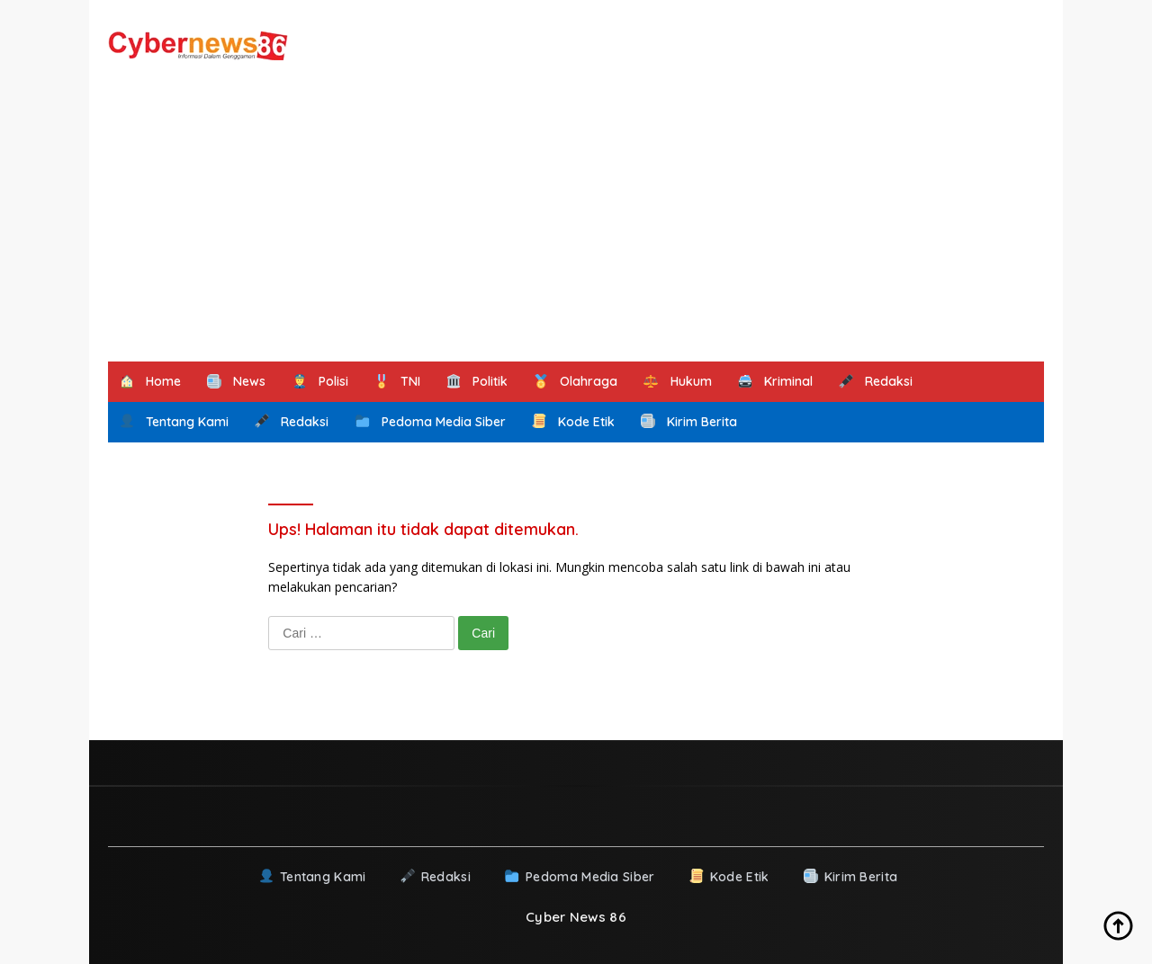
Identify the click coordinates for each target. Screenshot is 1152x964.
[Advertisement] (576, 227)
